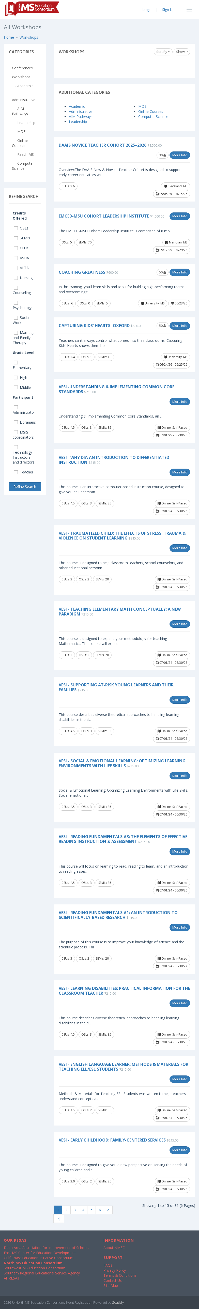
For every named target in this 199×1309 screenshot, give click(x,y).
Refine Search (24, 486)
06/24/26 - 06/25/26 (171, 364)
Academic (77, 106)
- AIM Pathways (20, 111)
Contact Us (112, 1280)
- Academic (22, 85)
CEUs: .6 (67, 303)
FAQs (107, 1265)
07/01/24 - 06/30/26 (171, 511)
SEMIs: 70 (85, 242)
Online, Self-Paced (172, 427)
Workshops (29, 37)
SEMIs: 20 (102, 579)
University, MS (152, 303)
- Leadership (23, 122)
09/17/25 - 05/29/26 (171, 250)
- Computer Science (23, 166)
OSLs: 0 (85, 303)
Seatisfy (118, 1302)
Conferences (22, 68)
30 (162, 155)
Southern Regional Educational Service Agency (42, 1273)
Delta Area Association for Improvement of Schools (46, 1247)
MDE (142, 106)
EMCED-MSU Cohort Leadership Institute (104, 216)
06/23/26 (179, 303)
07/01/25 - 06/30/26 (171, 435)
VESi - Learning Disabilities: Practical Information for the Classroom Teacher (124, 990)
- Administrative (23, 97)
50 (162, 272)
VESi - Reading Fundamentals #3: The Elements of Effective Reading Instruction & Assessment (123, 839)
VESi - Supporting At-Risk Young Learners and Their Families (116, 687)
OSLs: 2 (84, 579)
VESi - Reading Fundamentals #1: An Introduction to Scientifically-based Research (118, 915)
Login (146, 9)
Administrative (80, 111)
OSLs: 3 (86, 427)
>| (59, 1218)
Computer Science (153, 116)
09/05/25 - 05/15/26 (171, 194)
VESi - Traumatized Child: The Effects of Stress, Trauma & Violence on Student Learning (122, 535)
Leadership (78, 121)
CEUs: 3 (67, 579)
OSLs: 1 (86, 357)
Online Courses (150, 111)
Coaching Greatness (82, 272)
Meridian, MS (176, 242)
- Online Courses (20, 143)
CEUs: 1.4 (68, 357)
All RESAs (11, 1278)
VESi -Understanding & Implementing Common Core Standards (116, 389)
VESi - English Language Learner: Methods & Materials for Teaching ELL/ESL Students (123, 1066)
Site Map (110, 1285)
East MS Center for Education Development (40, 1252)
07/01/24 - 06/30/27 (171, 966)
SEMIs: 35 (104, 427)
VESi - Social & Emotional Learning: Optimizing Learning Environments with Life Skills (122, 763)
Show (182, 51)
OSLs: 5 (67, 242)
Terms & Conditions (119, 1275)
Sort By (163, 51)
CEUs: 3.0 (68, 1181)
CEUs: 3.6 (68, 186)
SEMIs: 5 (102, 303)
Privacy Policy (114, 1270)
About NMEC (114, 1247)
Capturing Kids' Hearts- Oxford (94, 325)
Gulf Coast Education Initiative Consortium (38, 1257)
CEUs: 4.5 (68, 427)
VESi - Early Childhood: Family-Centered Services (112, 1140)
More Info (179, 155)
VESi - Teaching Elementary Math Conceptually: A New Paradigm (120, 611)
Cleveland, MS (175, 186)
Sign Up (168, 9)
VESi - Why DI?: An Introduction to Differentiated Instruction (114, 460)
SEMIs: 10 (104, 357)
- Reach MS (23, 154)
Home (9, 37)
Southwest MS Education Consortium (34, 1268)
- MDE (18, 131)
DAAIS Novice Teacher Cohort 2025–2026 (102, 145)
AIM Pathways (81, 116)
